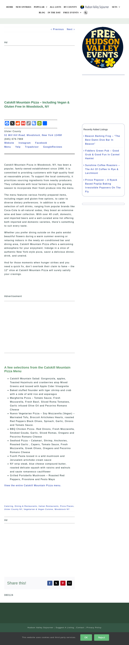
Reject (101, 637)
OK (86, 637)
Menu (9, 147)
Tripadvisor (33, 147)
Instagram (26, 143)
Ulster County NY (13, 509)
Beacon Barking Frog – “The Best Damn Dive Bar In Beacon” (102, 140)
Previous (58, 29)
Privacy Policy (94, 627)
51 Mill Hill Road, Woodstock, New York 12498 (33, 135)
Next (70, 29)
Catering (8, 506)
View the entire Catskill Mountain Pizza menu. (32, 485)
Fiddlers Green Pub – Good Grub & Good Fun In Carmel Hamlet (102, 154)
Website (11, 143)
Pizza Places (67, 506)
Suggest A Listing (65, 627)
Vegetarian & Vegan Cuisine (38, 509)
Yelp (19, 147)
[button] (86, 12)
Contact (80, 627)
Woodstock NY (62, 509)
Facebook (43, 143)
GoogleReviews (54, 147)
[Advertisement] (39, 67)
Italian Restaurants (49, 506)
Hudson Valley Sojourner (40, 627)
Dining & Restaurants (26, 506)
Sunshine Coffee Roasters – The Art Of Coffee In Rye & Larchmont (102, 169)
